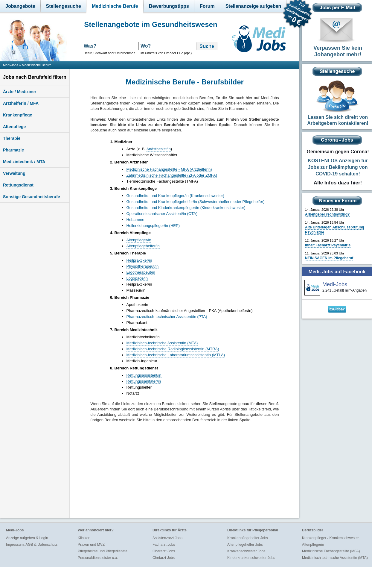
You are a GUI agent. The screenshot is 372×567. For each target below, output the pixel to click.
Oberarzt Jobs (164, 551)
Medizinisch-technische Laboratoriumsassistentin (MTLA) (175, 355)
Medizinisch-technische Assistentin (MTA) (162, 343)
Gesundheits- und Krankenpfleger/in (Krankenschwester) (175, 195)
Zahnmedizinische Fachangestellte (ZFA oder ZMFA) (171, 175)
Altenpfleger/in (138, 240)
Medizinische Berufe (115, 6)
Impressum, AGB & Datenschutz (31, 544)
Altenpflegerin (313, 544)
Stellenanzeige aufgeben (253, 6)
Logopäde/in (137, 278)
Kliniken (84, 538)
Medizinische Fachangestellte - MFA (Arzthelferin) (169, 169)
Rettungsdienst (18, 185)
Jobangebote (20, 6)
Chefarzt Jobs (164, 558)
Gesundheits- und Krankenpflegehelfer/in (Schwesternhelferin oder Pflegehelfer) (195, 201)
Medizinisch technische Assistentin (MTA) (335, 558)
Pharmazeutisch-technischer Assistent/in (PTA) (166, 316)
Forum (207, 6)
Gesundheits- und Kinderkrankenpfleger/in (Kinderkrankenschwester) (186, 207)
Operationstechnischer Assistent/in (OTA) (161, 213)
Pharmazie (13, 150)
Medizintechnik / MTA (24, 161)
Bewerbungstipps (169, 6)
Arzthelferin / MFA (21, 103)
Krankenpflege (17, 115)
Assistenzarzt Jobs (167, 538)
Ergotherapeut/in (140, 272)
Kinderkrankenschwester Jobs (251, 558)
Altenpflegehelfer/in (143, 246)
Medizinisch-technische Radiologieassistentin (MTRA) (172, 349)
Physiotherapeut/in (142, 266)
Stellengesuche (63, 6)
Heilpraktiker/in (139, 260)
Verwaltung (14, 173)
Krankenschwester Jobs (246, 551)
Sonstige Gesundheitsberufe (31, 196)
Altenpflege (14, 126)
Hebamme (135, 219)
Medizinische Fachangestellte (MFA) (331, 551)
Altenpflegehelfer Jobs (245, 544)
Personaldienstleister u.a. (98, 558)
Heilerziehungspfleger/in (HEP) (153, 225)
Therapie (11, 138)
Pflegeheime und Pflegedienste (102, 551)
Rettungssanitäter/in (143, 381)
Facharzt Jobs (164, 544)
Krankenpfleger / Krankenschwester (330, 538)
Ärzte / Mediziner (19, 91)
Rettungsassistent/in (143, 375)
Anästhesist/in (159, 149)
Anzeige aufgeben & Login (27, 538)
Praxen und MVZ (91, 544)
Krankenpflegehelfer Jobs (247, 538)
